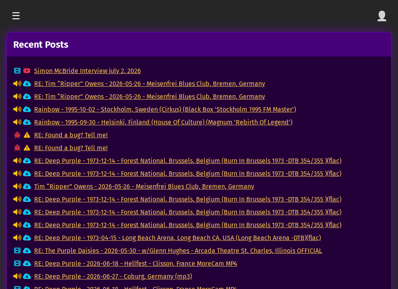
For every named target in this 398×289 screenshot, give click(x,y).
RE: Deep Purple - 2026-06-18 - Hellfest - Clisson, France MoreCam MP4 (135, 263)
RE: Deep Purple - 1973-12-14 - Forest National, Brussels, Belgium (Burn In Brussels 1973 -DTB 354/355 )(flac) (187, 161)
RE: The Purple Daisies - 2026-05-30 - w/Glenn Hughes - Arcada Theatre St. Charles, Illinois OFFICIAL (178, 250)
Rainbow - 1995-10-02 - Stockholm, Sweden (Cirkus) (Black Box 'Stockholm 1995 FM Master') (165, 109)
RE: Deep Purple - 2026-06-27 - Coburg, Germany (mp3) (113, 276)
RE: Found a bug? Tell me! (71, 135)
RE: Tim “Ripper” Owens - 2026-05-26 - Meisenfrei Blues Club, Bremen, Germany (149, 84)
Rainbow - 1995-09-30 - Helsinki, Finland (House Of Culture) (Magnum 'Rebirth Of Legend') (163, 122)
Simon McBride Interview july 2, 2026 (87, 71)
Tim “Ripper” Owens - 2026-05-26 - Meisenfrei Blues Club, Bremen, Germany (144, 186)
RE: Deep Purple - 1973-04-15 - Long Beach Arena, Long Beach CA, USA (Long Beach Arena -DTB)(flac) (177, 238)
